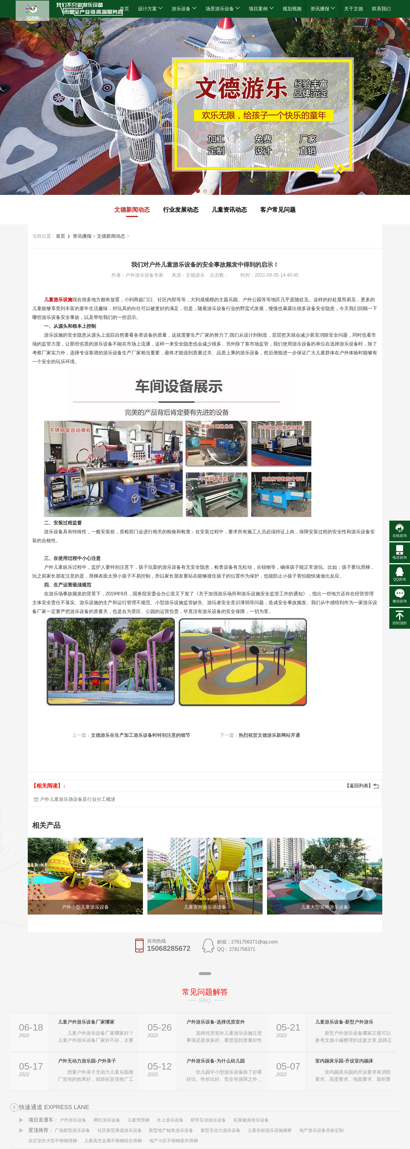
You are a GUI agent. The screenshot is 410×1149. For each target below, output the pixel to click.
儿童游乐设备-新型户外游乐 (344, 1021)
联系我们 (381, 8)
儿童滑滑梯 (138, 1119)
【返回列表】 (359, 785)
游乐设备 (184, 8)
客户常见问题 (278, 209)
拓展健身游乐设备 (251, 1119)
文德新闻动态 (132, 209)
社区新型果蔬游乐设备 (119, 1130)
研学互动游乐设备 (208, 1119)
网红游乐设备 (107, 1119)
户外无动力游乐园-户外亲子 (87, 1060)
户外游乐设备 (73, 1119)
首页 (124, 8)
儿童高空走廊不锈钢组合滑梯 (113, 1140)
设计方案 (150, 8)
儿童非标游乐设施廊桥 (270, 1130)
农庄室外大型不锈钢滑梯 (52, 1140)
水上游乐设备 (170, 1119)
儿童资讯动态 (229, 209)
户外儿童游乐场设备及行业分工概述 (77, 799)
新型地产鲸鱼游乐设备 (171, 1130)
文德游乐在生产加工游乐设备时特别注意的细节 (140, 735)
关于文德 (353, 8)
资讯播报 (322, 8)
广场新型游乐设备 (72, 1130)
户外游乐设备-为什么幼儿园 (215, 1060)
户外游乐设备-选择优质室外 (215, 1021)
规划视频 (292, 8)
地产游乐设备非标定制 (321, 1130)
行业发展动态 (181, 209)
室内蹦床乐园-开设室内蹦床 (344, 1060)
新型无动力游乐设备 (220, 1130)
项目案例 (261, 8)
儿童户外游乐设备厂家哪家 (86, 1021)
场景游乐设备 (223, 8)
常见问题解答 (205, 991)
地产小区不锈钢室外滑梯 (173, 1140)
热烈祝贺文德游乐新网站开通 (269, 735)
